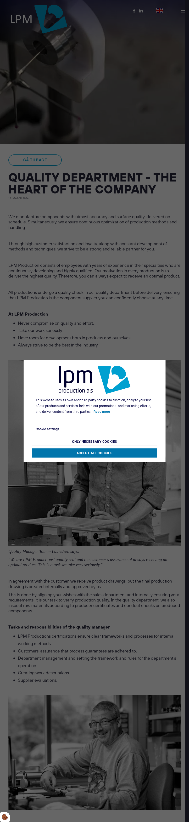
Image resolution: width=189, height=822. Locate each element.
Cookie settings (47, 429)
